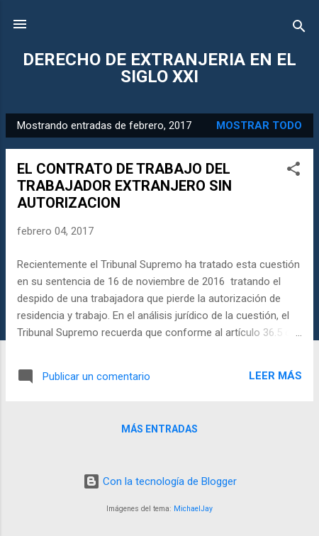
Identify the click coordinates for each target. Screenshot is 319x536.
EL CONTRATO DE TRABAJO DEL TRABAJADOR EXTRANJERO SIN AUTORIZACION (124, 185)
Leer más (275, 375)
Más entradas (159, 429)
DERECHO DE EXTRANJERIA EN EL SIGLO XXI (159, 68)
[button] (293, 171)
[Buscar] (299, 28)
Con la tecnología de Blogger (160, 481)
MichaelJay (193, 508)
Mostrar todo (259, 125)
